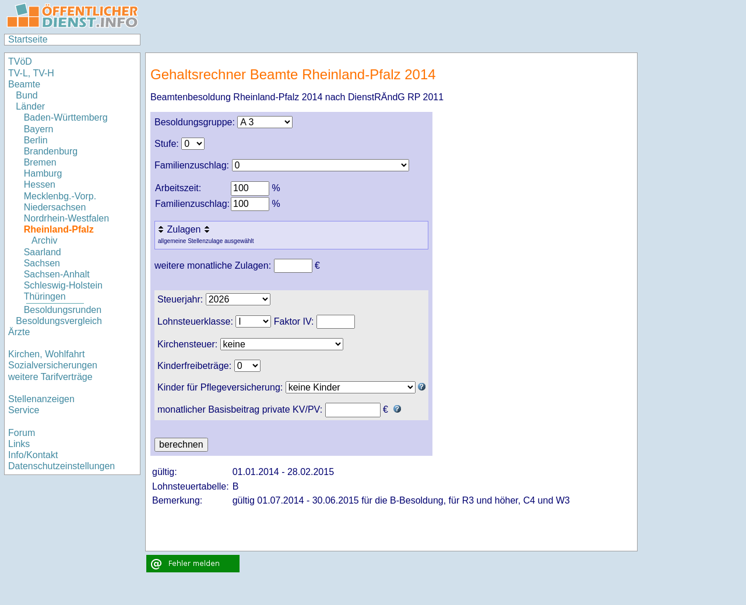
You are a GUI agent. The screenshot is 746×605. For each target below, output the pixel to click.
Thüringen (45, 296)
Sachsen (42, 263)
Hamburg (43, 173)
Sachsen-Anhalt (57, 274)
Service (23, 410)
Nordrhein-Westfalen (66, 218)
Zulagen (185, 229)
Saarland (42, 252)
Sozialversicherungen (52, 365)
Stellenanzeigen (41, 399)
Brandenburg (51, 151)
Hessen (39, 184)
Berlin (36, 140)
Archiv (44, 240)
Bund (26, 95)
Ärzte (19, 332)
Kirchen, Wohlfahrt (46, 354)
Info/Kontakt (33, 455)
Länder (30, 106)
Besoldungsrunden (62, 310)
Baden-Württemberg (66, 117)
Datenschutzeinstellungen (61, 466)
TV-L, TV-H (31, 73)
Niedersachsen (55, 207)
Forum (21, 433)
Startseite (28, 39)
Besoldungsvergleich (59, 321)
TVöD (20, 61)
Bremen (40, 162)
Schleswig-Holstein (63, 285)
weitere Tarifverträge (50, 377)
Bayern (39, 129)
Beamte (24, 84)
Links (19, 444)
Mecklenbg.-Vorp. (60, 196)
